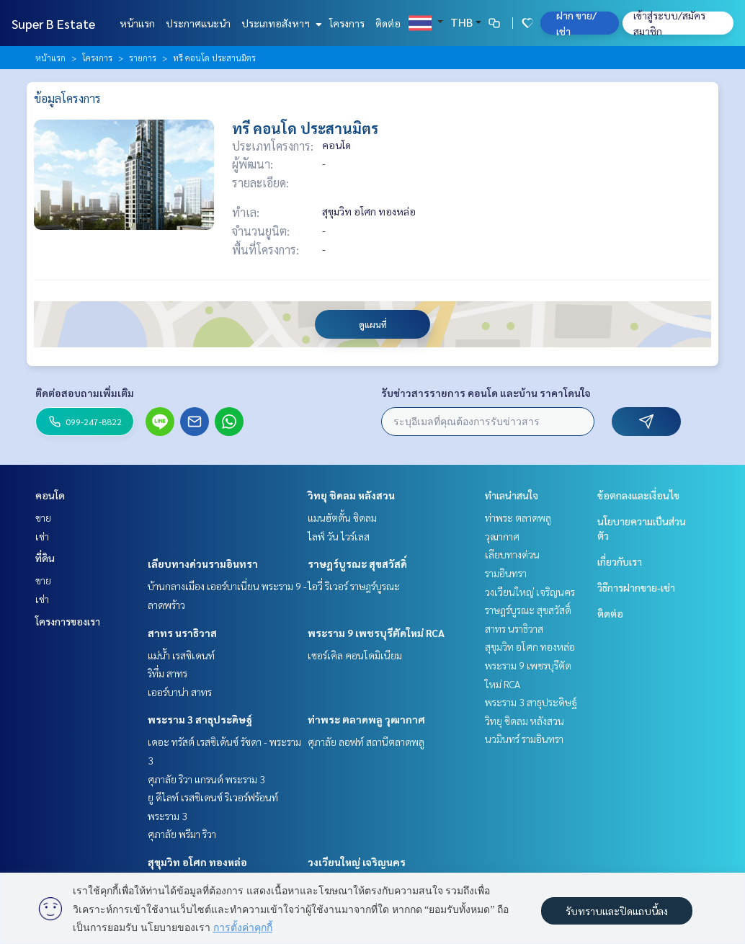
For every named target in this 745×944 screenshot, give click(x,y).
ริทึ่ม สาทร (167, 673)
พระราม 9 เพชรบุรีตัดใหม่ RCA (376, 632)
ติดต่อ (388, 23)
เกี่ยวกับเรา (619, 561)
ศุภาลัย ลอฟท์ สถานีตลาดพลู (366, 741)
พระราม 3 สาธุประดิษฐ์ (200, 719)
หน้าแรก (137, 23)
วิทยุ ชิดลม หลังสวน (351, 495)
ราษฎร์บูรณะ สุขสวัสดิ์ (357, 563)
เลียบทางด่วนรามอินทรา (203, 563)
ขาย (43, 517)
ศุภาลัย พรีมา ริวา (182, 833)
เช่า (42, 536)
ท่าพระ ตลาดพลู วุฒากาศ (366, 719)
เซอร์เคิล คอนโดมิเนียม (355, 655)
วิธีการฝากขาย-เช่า (636, 587)
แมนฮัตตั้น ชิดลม (342, 517)
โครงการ (347, 23)
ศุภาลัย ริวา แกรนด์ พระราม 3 (206, 778)
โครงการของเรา (67, 621)
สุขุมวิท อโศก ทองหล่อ (197, 861)
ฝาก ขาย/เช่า (576, 23)
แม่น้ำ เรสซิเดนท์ (181, 655)
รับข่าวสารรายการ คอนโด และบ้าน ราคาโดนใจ (486, 392)
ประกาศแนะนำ (198, 23)
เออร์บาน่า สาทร (180, 691)
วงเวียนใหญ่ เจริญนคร (357, 861)
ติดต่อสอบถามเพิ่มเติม (84, 392)
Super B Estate (53, 23)
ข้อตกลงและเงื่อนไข (638, 495)
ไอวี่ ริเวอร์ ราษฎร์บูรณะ (354, 585)
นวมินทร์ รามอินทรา (524, 738)
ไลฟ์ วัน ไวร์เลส (339, 536)
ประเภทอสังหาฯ (279, 23)
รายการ (142, 57)
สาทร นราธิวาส (182, 632)
